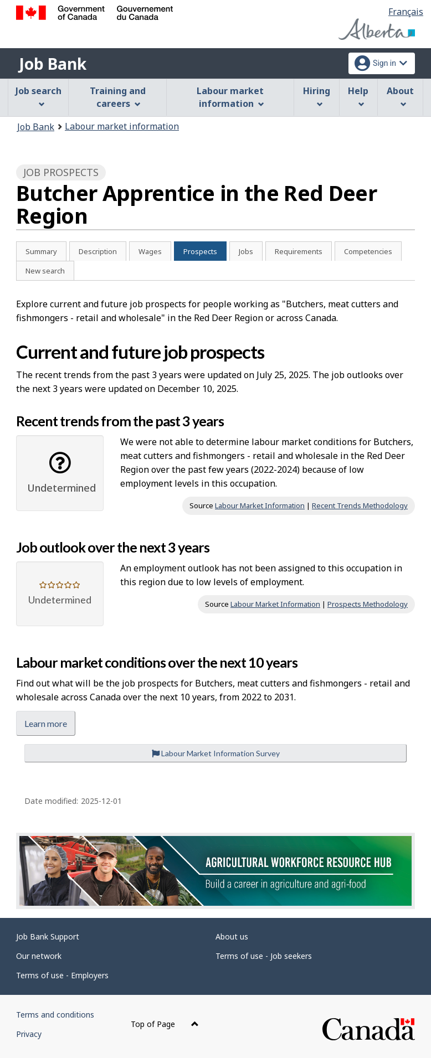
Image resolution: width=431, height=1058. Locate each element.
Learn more (45, 723)
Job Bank (52, 63)
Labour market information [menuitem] (230, 97)
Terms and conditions (55, 1014)
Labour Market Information (260, 505)
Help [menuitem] (358, 96)
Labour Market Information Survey (216, 753)
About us (232, 936)
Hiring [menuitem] (316, 96)
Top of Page (165, 1024)
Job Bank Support (47, 936)
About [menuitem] (400, 96)
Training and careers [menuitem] (118, 97)
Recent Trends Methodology (360, 505)
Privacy (29, 1034)
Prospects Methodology (367, 604)
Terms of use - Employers (62, 975)
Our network (38, 956)
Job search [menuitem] (38, 96)
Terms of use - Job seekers (264, 956)
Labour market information (122, 126)
